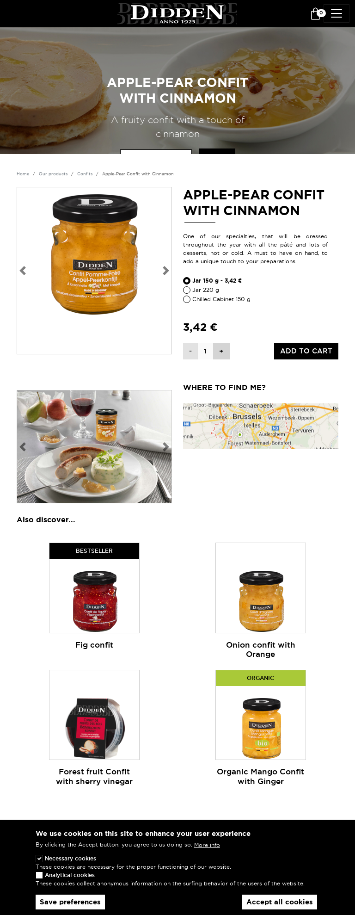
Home (23, 174)
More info (207, 851)
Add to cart (306, 351)
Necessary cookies (70, 864)
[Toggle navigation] (336, 13)
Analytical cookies (70, 881)
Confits (84, 174)
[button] (22, 270)
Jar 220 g (205, 290)
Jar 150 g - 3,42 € (217, 280)
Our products (53, 174)
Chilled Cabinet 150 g (221, 299)
